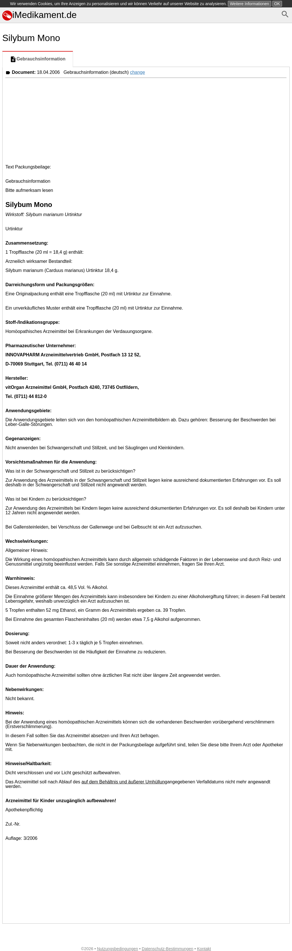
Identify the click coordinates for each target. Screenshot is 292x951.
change (137, 72)
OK (277, 3)
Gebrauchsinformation (38, 59)
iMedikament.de (39, 15)
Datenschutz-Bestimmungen (167, 948)
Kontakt (204, 948)
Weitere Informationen (249, 3)
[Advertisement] (146, 120)
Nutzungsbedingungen (117, 948)
